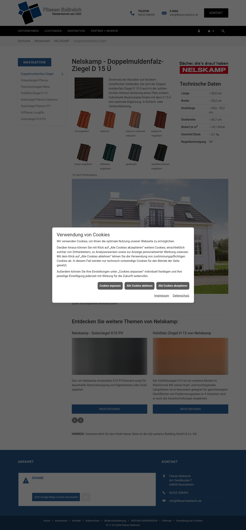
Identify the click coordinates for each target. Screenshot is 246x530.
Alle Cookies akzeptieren (172, 277)
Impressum (161, 288)
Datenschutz (181, 288)
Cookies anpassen (110, 277)
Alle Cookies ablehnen (139, 277)
